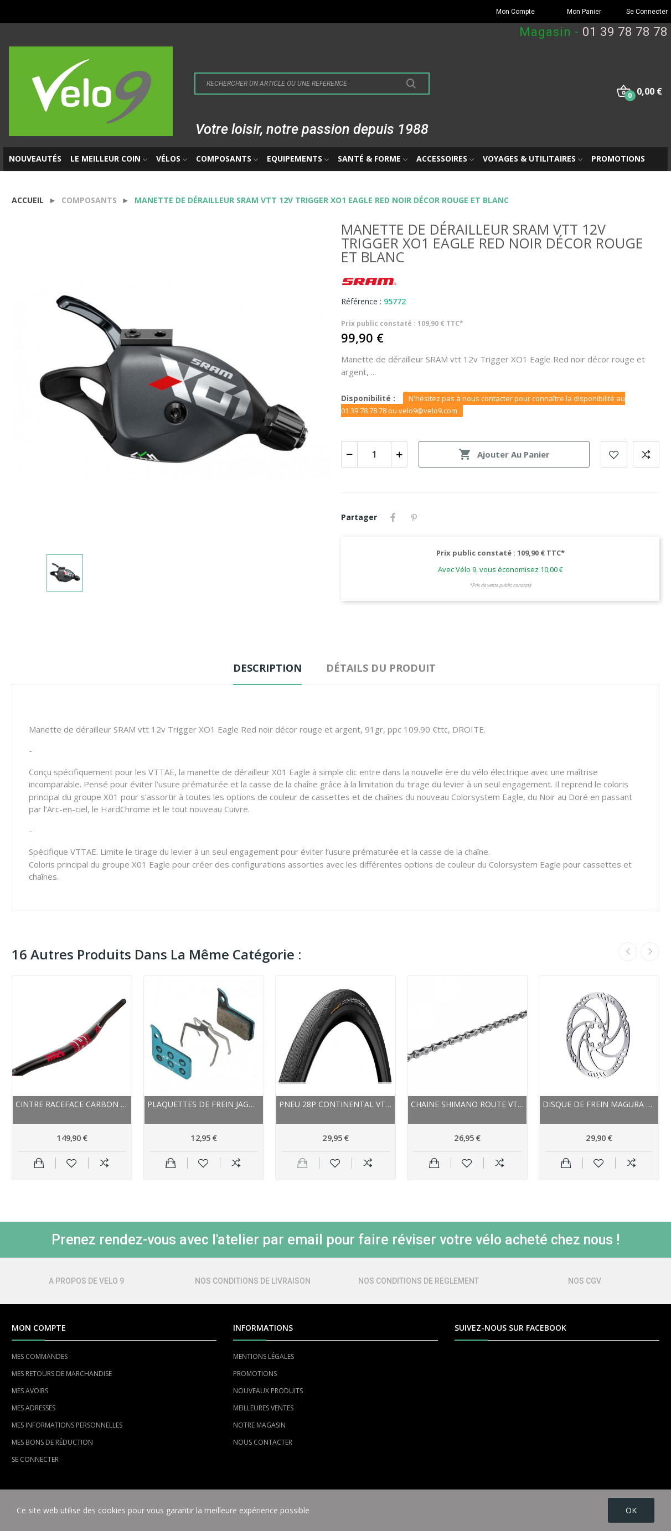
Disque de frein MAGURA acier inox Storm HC (599, 1104)
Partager (393, 517)
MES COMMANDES (40, 1356)
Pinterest (414, 517)
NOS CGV (584, 1280)
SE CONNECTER (35, 1459)
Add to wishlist (614, 454)
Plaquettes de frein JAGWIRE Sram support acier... (203, 1104)
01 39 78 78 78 (625, 32)
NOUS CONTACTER (262, 1442)
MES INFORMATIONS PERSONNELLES (67, 1425)
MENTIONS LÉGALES (263, 1356)
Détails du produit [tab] (381, 667)
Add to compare (646, 454)
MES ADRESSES (33, 1408)
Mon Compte (515, 11)
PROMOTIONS (255, 1373)
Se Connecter (647, 11)
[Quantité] (374, 454)
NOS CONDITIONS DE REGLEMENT (418, 1280)
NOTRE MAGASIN (259, 1425)
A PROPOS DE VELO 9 (86, 1280)
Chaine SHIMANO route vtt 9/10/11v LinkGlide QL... (467, 1104)
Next (650, 951)
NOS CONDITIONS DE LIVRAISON (253, 1280)
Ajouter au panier (504, 454)
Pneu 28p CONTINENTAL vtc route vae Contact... (335, 1104)
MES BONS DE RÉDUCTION (52, 1442)
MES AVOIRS (30, 1390)
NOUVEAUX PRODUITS (268, 1390)
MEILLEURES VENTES (263, 1408)
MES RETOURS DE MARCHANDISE (62, 1373)
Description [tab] (267, 667)
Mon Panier (584, 11)
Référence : (361, 301)
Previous (627, 951)
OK (631, 1510)
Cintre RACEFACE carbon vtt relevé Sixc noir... (72, 1104)
